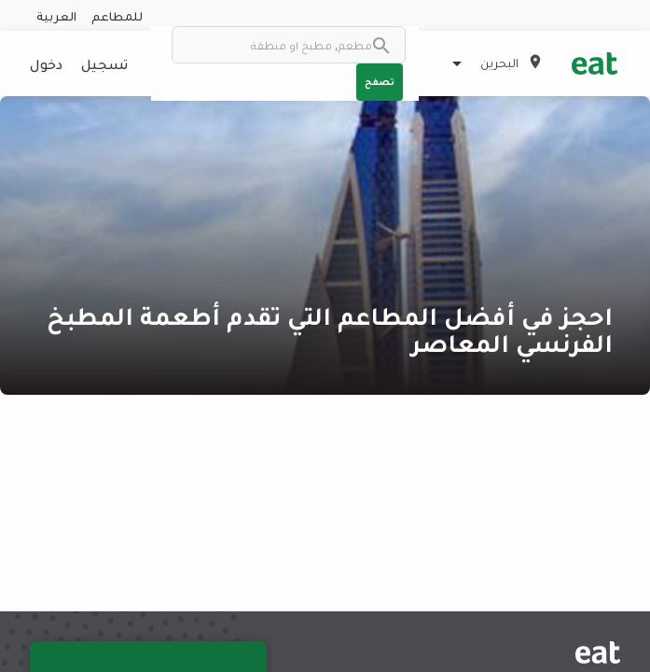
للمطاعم (117, 15)
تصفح (379, 81)
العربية (56, 15)
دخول (46, 63)
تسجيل (104, 63)
